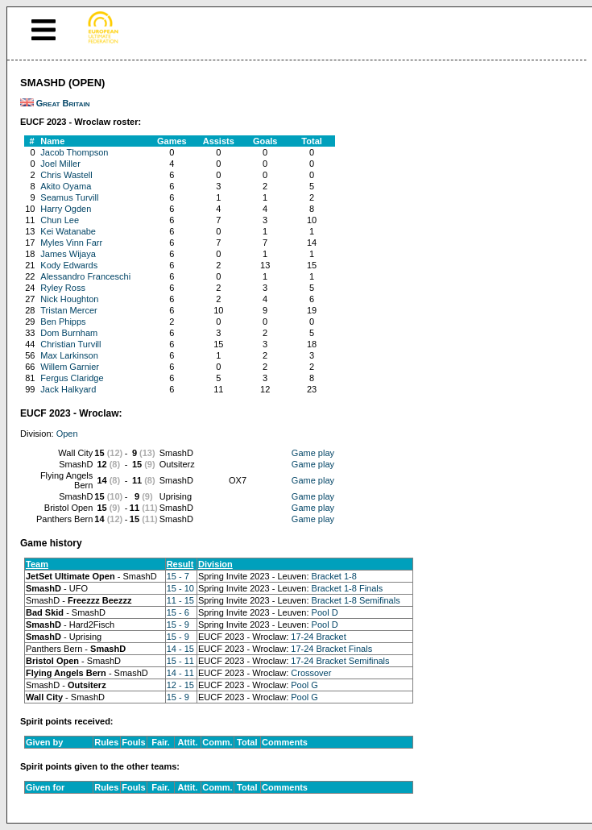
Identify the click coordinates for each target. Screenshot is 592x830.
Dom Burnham (68, 333)
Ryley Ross (62, 288)
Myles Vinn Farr (71, 242)
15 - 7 (178, 576)
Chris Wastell (66, 175)
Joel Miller (60, 163)
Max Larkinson (69, 355)
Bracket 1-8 (334, 576)
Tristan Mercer (68, 310)
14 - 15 (180, 649)
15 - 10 (180, 588)
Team (37, 564)
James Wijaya (67, 254)
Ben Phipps (62, 321)
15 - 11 (180, 661)
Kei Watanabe (68, 231)
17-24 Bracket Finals (331, 649)
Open (67, 433)
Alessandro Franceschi (85, 276)
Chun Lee (59, 220)
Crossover (311, 673)
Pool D (325, 612)
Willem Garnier (69, 366)
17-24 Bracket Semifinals (340, 661)
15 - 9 (178, 624)
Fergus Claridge (71, 378)
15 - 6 (178, 612)
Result (180, 564)
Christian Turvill (70, 344)
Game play (313, 453)
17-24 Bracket (318, 636)
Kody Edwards (68, 265)
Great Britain (63, 103)
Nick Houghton (69, 299)
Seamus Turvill (69, 197)
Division (215, 564)
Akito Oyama (65, 186)
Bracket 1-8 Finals (347, 588)
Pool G (304, 685)
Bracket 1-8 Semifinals (356, 600)
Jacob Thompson (74, 152)
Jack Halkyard (68, 389)
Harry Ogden (65, 209)
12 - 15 (180, 685)
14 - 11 (180, 673)
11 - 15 (180, 600)
